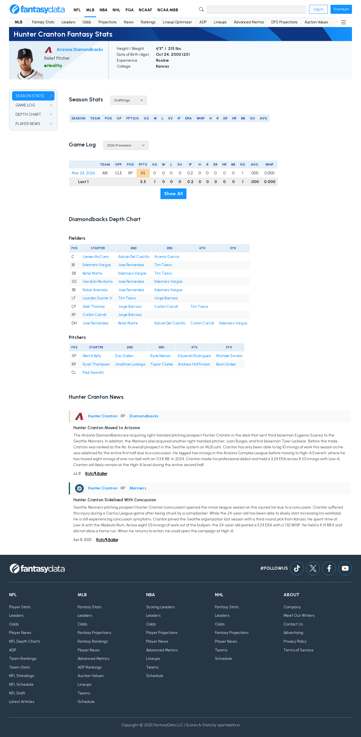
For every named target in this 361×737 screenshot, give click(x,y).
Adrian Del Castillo (133, 257)
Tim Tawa (162, 265)
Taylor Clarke (161, 364)
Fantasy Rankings (93, 641)
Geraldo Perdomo (98, 281)
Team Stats (19, 667)
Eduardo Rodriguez (194, 356)
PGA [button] (130, 10)
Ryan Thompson (96, 364)
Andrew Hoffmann (194, 364)
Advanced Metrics (249, 22)
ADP (202, 22)
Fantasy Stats (43, 22)
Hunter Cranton (102, 416)
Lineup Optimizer (177, 22)
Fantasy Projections (94, 632)
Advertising (293, 632)
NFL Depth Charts (24, 641)
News (128, 22)
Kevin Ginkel (226, 364)
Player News (20, 632)
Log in (318, 9)
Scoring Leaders (160, 607)
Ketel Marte (92, 273)
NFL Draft (17, 693)
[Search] (256, 9)
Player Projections (161, 632)
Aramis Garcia (166, 257)
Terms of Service (298, 650)
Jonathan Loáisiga (130, 364)
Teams (84, 693)
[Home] (37, 9)
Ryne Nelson (160, 356)
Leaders (68, 22)
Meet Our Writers (298, 615)
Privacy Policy (295, 641)
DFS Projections (284, 22)
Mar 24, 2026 (83, 173)
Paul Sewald (93, 372)
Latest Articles (21, 701)
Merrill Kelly (92, 356)
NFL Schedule (21, 684)
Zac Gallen (124, 356)
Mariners (137, 488)
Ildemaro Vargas (97, 265)
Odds (87, 22)
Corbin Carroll (166, 306)
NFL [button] (77, 10)
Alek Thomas (94, 306)
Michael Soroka (229, 356)
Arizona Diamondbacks (80, 49)
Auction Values (316, 22)
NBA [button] (103, 10)
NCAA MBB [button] (167, 10)
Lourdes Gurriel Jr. (98, 298)
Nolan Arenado (95, 290)
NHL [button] (116, 10)
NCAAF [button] (145, 10)
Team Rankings (22, 658)
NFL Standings (21, 675)
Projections (107, 22)
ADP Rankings (90, 667)
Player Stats (19, 607)
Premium (341, 9)
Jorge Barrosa (165, 298)
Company (292, 607)
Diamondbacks (144, 416)
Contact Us (293, 624)
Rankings (148, 22)
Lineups (220, 22)
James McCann (96, 257)
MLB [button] (90, 10)
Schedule (86, 701)
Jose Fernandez (131, 265)
